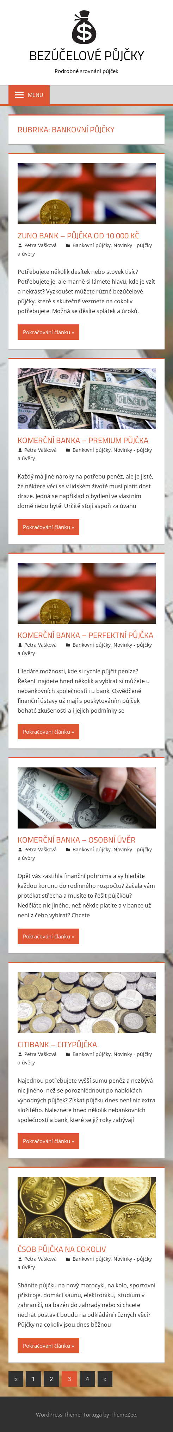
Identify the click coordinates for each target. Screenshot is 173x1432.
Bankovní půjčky (92, 245)
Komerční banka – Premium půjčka (83, 440)
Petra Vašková (40, 245)
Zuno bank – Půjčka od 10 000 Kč (78, 236)
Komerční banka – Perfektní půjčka (85, 635)
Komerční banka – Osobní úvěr (77, 840)
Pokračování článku (46, 332)
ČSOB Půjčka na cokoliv (62, 1249)
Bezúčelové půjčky (86, 55)
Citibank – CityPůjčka (57, 1044)
